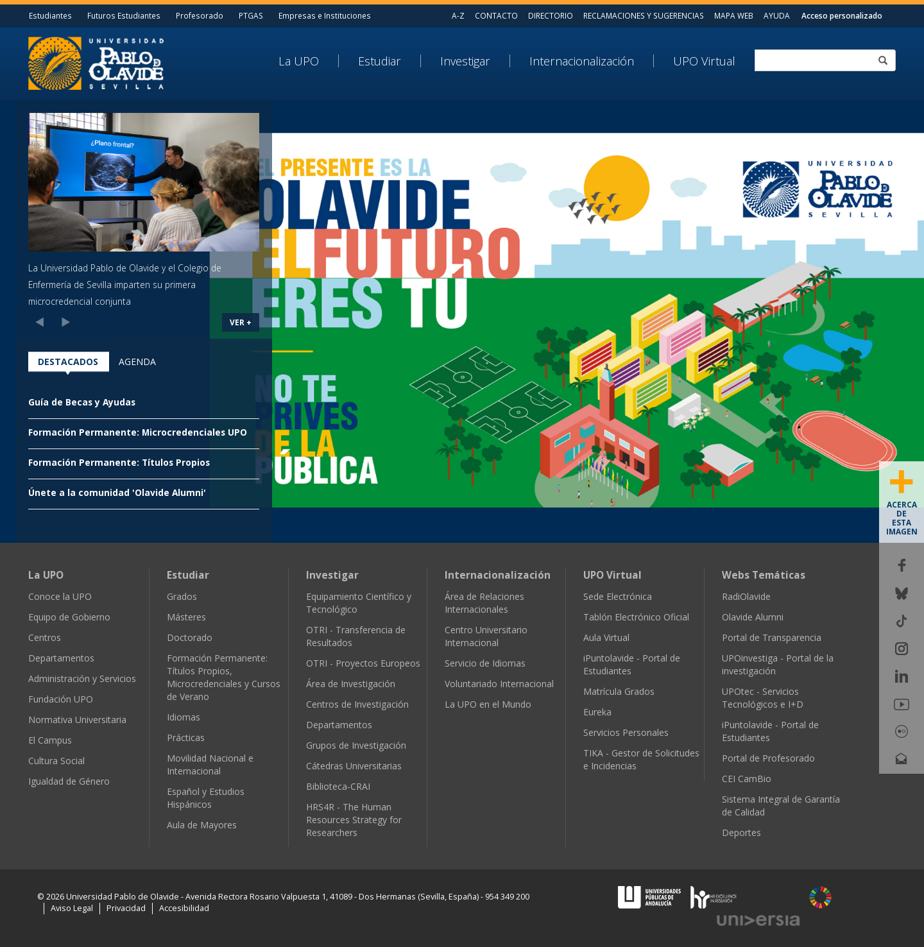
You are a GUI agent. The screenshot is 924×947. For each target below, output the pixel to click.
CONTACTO (496, 15)
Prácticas (186, 737)
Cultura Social (56, 761)
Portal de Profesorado (768, 758)
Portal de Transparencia (771, 637)
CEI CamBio (746, 778)
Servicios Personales (626, 732)
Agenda (137, 361)
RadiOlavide (746, 596)
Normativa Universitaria (77, 719)
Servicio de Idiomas (485, 663)
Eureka (597, 712)
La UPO (298, 61)
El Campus (50, 740)
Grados (182, 596)
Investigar (465, 61)
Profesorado (199, 15)
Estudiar (379, 61)
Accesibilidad (184, 908)
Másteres (186, 617)
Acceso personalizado (841, 15)
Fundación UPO (60, 699)
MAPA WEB (733, 15)
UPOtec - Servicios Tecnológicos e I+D (762, 697)
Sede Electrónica (617, 596)
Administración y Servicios (82, 678)
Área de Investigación (350, 684)
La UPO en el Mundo (488, 704)
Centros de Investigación (357, 704)
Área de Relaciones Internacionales (484, 602)
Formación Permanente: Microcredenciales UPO (137, 432)
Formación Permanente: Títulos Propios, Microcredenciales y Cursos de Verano (223, 677)
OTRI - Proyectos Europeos (363, 663)
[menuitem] (308, 61)
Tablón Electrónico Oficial (636, 617)
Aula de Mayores (202, 825)
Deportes (741, 832)
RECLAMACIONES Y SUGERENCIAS (643, 15)
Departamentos (61, 658)
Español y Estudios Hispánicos (205, 797)
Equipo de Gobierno (69, 617)
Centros (44, 637)
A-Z (458, 15)
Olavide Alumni (752, 617)
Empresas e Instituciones (324, 15)
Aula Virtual (606, 637)
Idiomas (183, 717)
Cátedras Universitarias (354, 766)
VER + (241, 322)
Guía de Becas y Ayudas (81, 402)
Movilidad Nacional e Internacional (210, 764)
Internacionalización (581, 61)
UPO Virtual (704, 61)
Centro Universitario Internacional (486, 636)
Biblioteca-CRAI (338, 786)
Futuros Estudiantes (123, 15)
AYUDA (777, 15)
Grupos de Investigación (356, 745)
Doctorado (189, 637)
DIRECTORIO (550, 15)
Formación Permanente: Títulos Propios (119, 462)
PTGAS (251, 15)
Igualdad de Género (69, 781)
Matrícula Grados (618, 691)
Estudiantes (50, 15)
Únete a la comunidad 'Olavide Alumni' (117, 492)
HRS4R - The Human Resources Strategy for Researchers (354, 820)
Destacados (68, 361)
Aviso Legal (72, 908)
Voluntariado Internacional (499, 684)
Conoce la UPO (60, 596)
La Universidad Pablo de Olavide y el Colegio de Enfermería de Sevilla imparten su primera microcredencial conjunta (124, 284)
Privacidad (126, 908)
